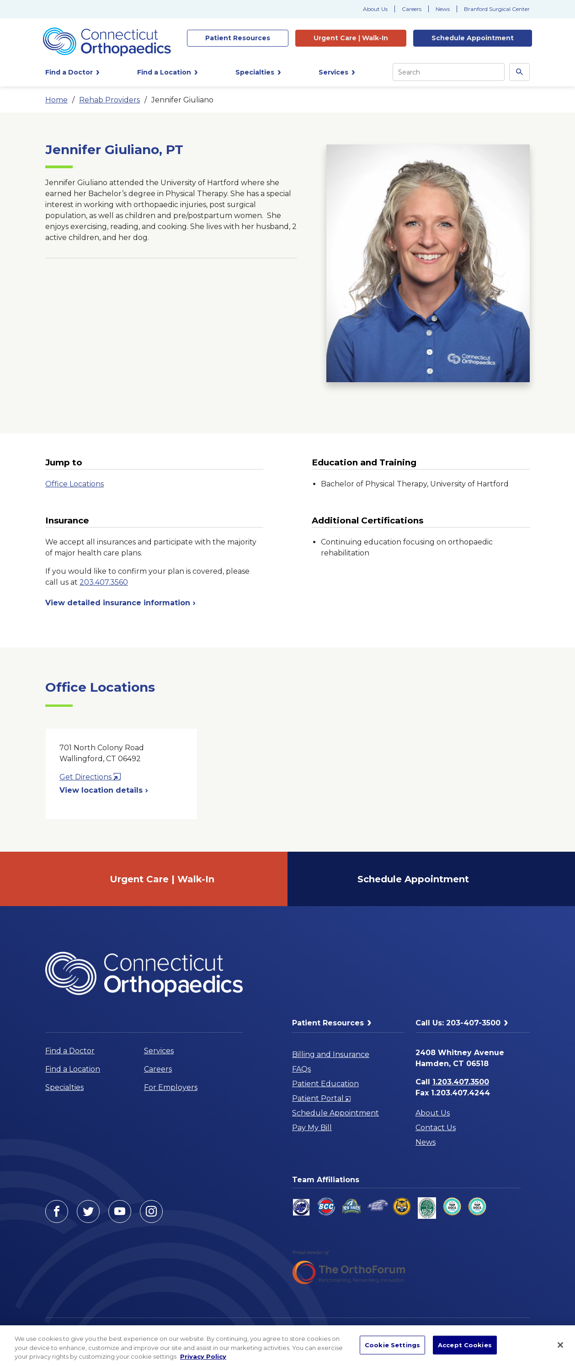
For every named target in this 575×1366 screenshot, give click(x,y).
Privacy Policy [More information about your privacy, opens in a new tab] (203, 1356)
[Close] (560, 1345)
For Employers (170, 1087)
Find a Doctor (70, 1050)
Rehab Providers (109, 100)
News (443, 8)
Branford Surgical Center (497, 8)
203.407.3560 (104, 582)
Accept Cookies (465, 1344)
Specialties (64, 1087)
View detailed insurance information (120, 602)
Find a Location (72, 1069)
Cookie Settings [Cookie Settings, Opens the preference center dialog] (392, 1344)
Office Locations (74, 484)
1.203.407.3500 (460, 1082)
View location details (103, 790)
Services (159, 1050)
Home (56, 100)
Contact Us (435, 1127)
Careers (411, 8)
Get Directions (90, 777)
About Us (375, 8)
